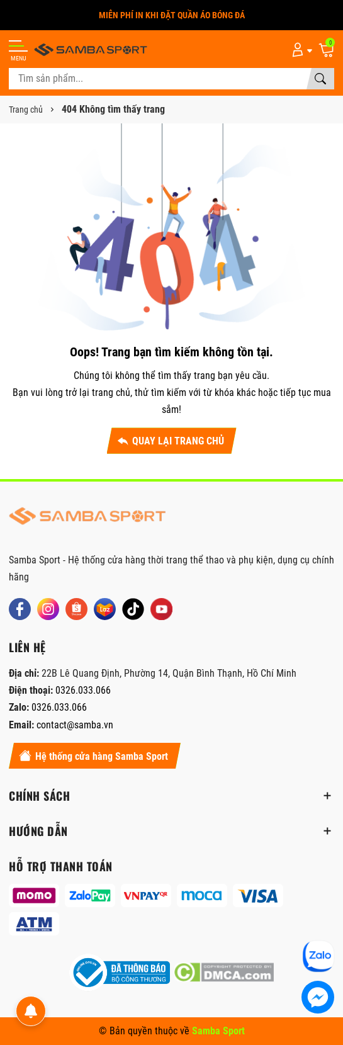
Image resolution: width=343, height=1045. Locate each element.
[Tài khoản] (300, 49)
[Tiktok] (133, 609)
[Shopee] (76, 609)
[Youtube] (161, 609)
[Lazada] (105, 609)
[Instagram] (48, 609)
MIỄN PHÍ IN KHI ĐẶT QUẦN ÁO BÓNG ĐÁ (172, 15)
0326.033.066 (83, 690)
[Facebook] (20, 609)
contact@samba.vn (75, 725)
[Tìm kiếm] (320, 78)
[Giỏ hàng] (326, 49)
